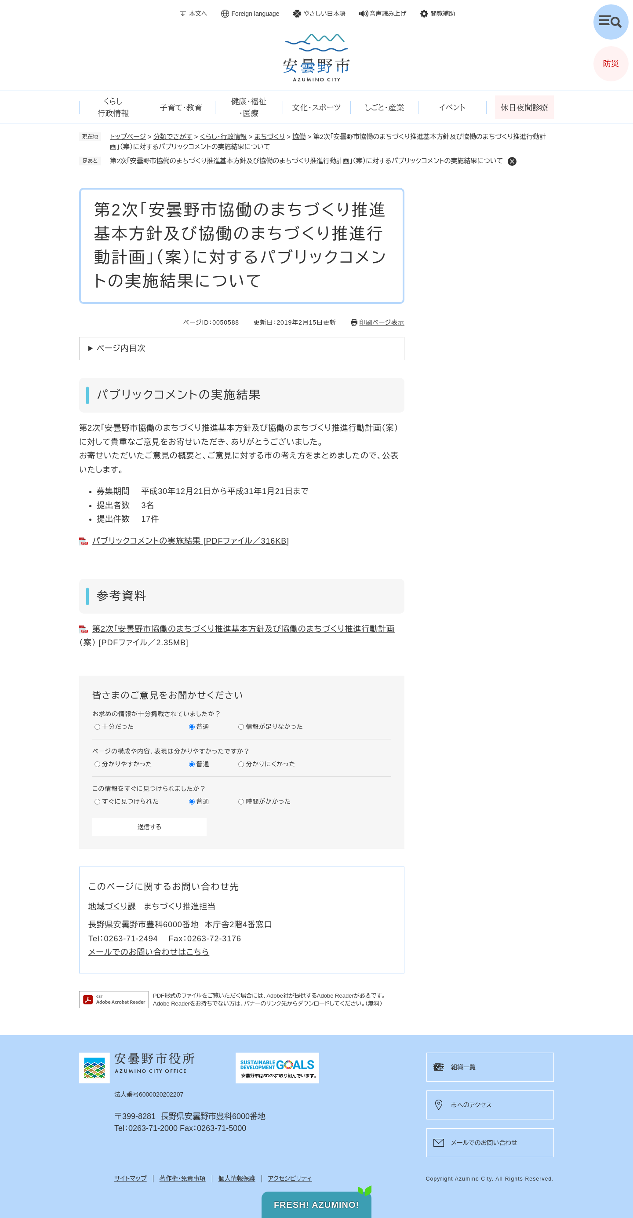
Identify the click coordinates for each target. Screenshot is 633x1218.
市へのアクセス (471, 1104)
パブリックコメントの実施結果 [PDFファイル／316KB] (190, 541)
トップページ (128, 136)
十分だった (118, 726)
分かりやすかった (127, 764)
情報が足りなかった (274, 726)
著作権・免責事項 (183, 1178)
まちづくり (270, 136)
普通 (203, 726)
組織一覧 (463, 1067)
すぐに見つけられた (130, 801)
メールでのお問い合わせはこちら (148, 952)
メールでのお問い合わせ (484, 1142)
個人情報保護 (236, 1178)
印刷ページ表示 (382, 322)
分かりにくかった (270, 764)
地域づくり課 (112, 906)
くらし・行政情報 (223, 136)
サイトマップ (130, 1178)
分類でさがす (173, 136)
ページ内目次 (121, 348)
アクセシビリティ (290, 1178)
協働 (299, 136)
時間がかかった (268, 801)
